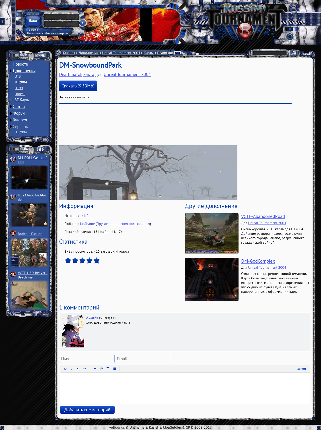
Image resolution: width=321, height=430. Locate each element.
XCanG (92, 317)
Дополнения (24, 70)
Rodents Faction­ (30, 233)
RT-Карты (22, 99)
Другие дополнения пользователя (123, 223)
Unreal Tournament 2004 (121, 52)
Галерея (20, 120)
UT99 (19, 88)
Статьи (19, 106)
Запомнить (33, 29)
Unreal (20, 93)
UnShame (87, 223)
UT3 (18, 76)
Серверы (21, 126)
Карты (149, 52)
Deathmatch (166, 52)
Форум (19, 113)
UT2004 (21, 82)
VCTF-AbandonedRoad (263, 216)
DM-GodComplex (258, 261)
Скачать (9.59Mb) (78, 86)
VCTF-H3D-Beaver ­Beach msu (32, 274)
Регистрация (35, 33)
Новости (20, 64)
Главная (69, 52)
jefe (86, 215)
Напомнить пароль (56, 33)
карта (88, 74)
